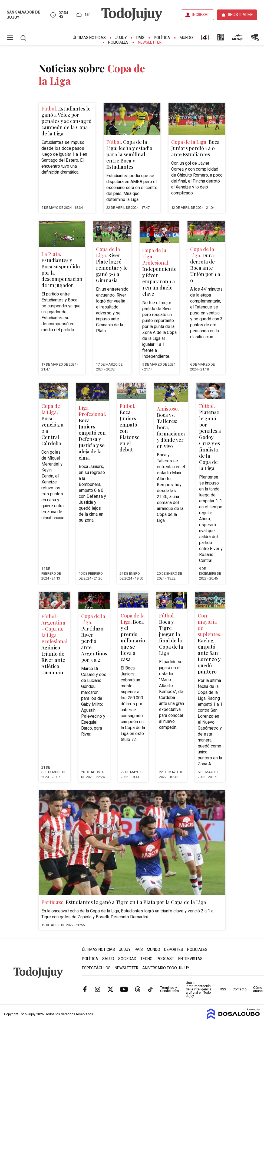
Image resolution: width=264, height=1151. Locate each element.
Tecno (146, 959)
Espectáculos (96, 968)
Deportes (173, 949)
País (140, 38)
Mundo (186, 38)
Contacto (239, 989)
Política (162, 38)
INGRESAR (201, 15)
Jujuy (121, 38)
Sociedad (127, 959)
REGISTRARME (240, 15)
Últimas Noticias (89, 38)
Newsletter (149, 42)
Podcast (165, 959)
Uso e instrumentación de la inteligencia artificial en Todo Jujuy (199, 989)
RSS (223, 989)
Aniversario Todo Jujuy (165, 968)
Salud (108, 959)
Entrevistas (190, 959)
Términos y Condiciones (169, 989)
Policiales (118, 42)
